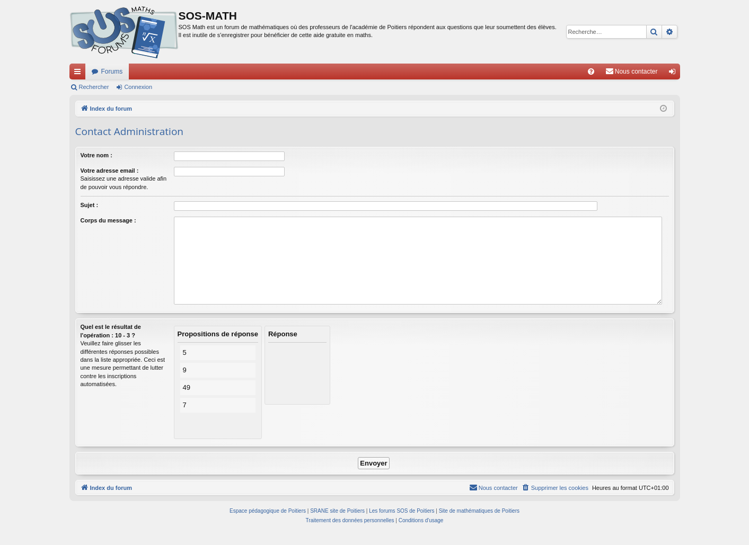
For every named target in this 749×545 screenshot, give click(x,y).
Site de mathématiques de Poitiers (479, 511)
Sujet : (90, 205)
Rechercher (94, 87)
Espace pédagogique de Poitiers (268, 511)
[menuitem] (591, 71)
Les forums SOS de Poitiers (401, 511)
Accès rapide (79, 73)
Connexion (138, 87)
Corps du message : (108, 220)
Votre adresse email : (110, 170)
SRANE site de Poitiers (337, 511)
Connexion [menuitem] (674, 73)
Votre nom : (96, 155)
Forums (112, 71)
